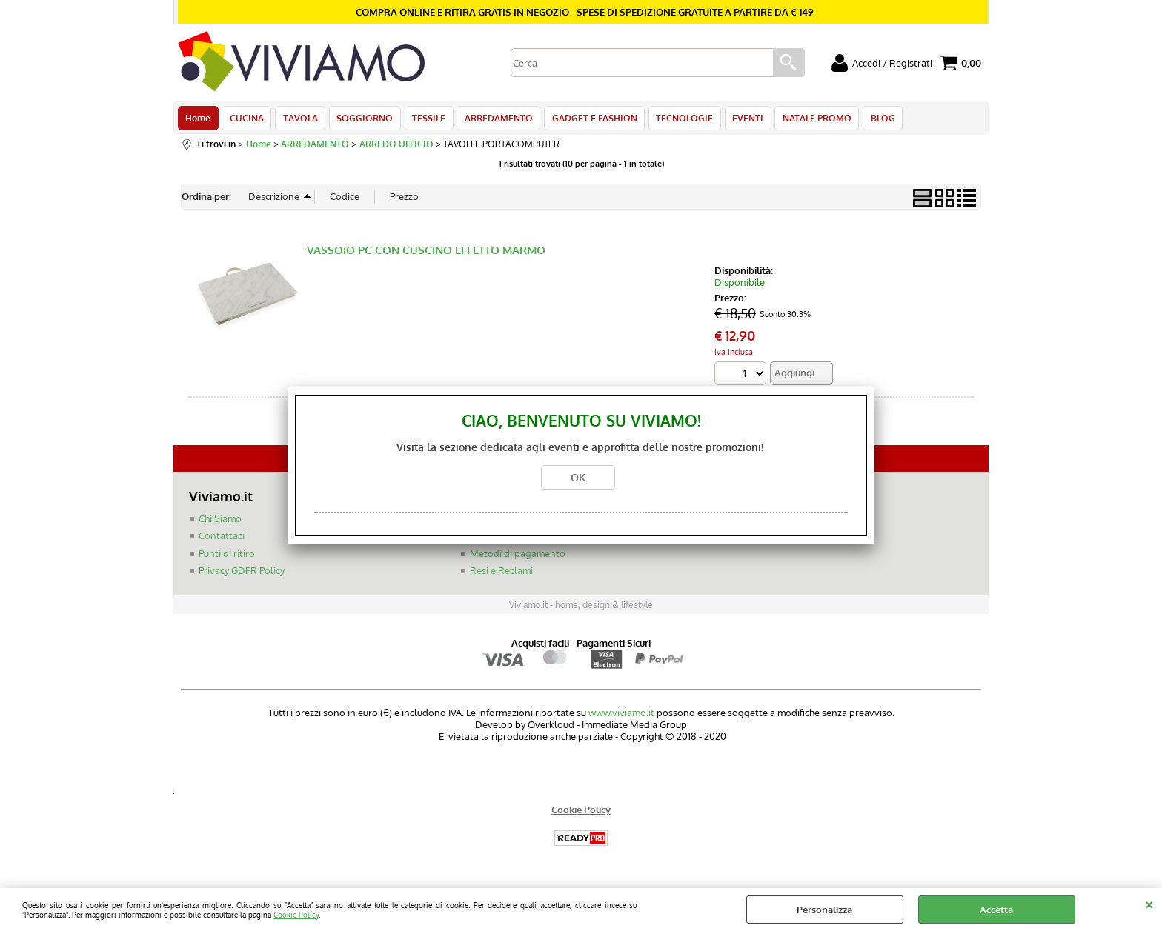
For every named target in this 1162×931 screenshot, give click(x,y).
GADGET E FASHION (586, 120)
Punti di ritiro (227, 558)
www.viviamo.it (621, 717)
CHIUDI (1149, 902)
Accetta (996, 909)
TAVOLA (297, 120)
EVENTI (737, 120)
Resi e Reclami (501, 575)
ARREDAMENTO (492, 120)
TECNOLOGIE (675, 120)
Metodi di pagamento (517, 558)
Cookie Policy (296, 914)
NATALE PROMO (805, 120)
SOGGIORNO (361, 120)
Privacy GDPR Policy (242, 575)
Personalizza (824, 909)
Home (197, 120)
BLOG (869, 120)
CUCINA (245, 120)
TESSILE (423, 120)
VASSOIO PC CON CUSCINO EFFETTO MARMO (426, 254)
